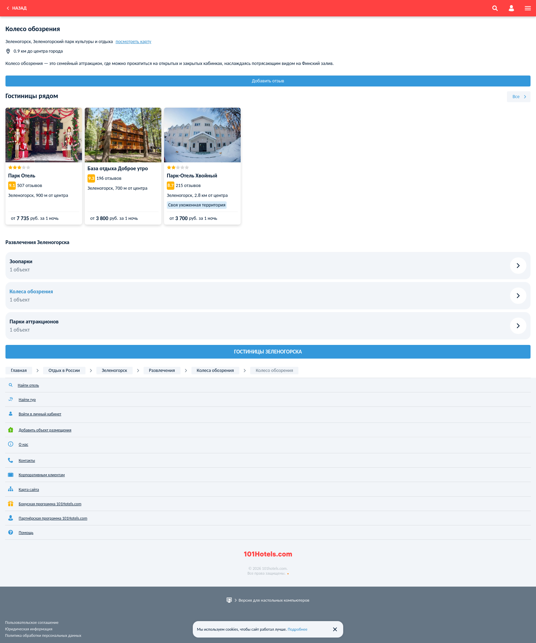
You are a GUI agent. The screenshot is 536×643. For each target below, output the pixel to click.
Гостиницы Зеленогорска (268, 351)
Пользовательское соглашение (31, 622)
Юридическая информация (28, 629)
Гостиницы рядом (31, 96)
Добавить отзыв (268, 81)
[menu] (528, 8)
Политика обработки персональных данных (43, 635)
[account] (511, 8)
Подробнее (298, 629)
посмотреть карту (133, 41)
